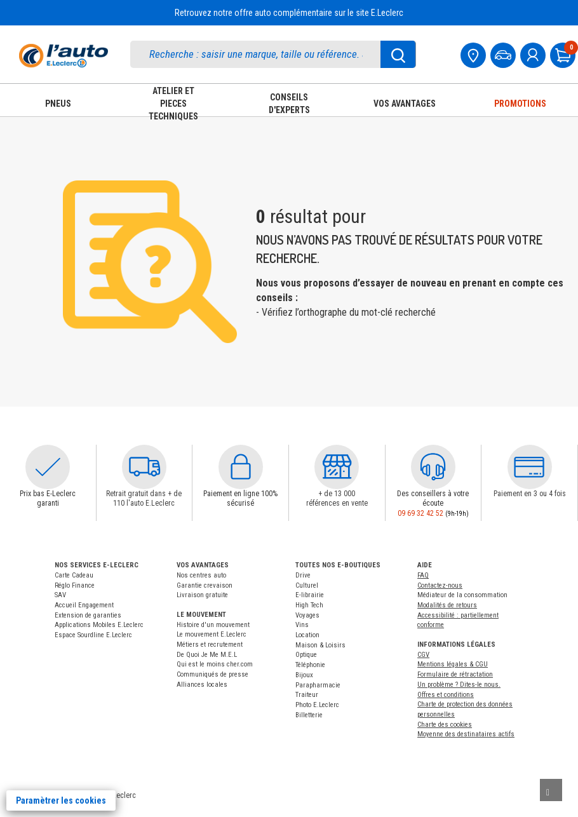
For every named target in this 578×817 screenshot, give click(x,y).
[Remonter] (551, 790)
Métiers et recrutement (210, 644)
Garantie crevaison (204, 585)
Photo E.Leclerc (317, 705)
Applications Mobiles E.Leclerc (99, 625)
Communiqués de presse (212, 674)
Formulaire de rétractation (455, 674)
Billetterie (309, 715)
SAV (60, 595)
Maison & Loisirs (320, 645)
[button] (47, 467)
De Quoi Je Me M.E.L (207, 655)
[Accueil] (63, 55)
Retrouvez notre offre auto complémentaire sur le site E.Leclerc (289, 13)
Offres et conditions (445, 695)
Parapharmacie (317, 685)
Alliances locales (202, 684)
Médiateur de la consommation (462, 595)
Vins (302, 625)
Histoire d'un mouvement (213, 625)
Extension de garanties (88, 615)
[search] (258, 54)
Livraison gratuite (202, 595)
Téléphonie (310, 665)
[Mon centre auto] (474, 54)
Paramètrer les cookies (61, 800)
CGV (423, 655)
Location (307, 635)
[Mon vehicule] (504, 54)
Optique (306, 655)
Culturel (306, 585)
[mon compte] (534, 54)
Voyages (307, 615)
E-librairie (309, 595)
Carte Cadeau (74, 575)
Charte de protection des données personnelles (465, 709)
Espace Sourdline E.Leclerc (93, 635)
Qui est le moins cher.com (215, 664)
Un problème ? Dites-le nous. (459, 684)
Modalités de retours (447, 605)
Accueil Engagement (84, 605)
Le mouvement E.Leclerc (211, 634)
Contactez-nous (439, 585)
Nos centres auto (201, 575)
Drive (303, 575)
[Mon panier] (564, 54)
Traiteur (306, 695)
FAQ (423, 575)
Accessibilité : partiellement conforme (458, 620)
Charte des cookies (444, 724)
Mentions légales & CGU (452, 664)
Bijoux (304, 675)
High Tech (309, 605)
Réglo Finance (75, 585)
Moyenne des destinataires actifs (465, 734)
